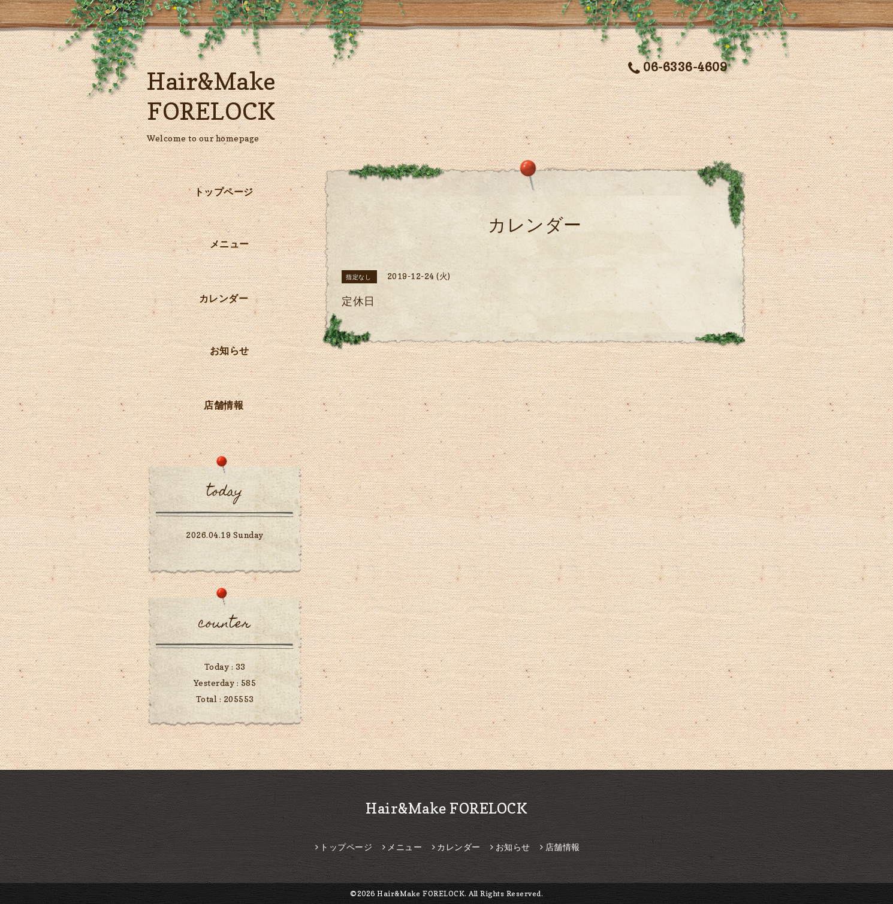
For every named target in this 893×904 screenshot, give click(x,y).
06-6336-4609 (678, 67)
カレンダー (224, 298)
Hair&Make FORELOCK (446, 808)
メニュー (229, 244)
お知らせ (229, 350)
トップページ (224, 192)
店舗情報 (223, 405)
